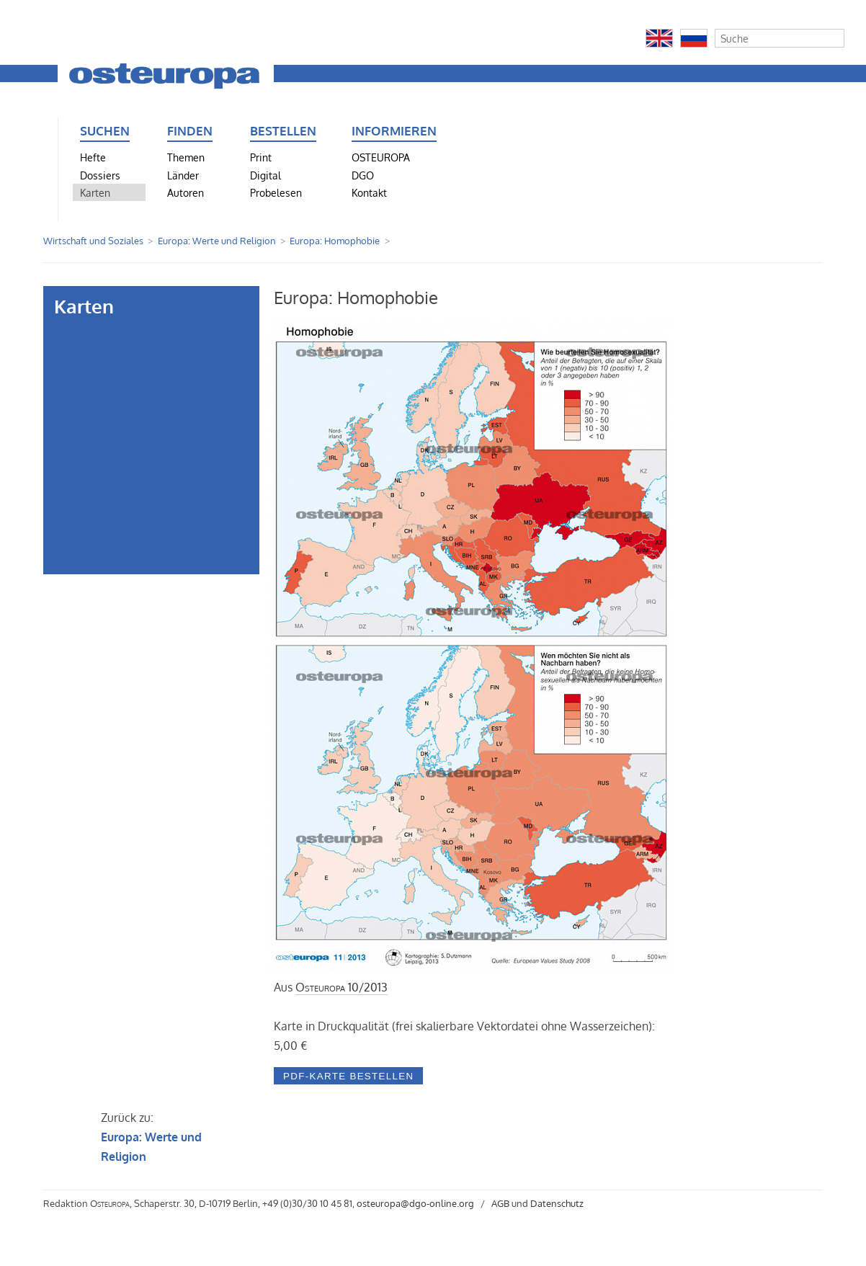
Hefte (93, 157)
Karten (95, 192)
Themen (186, 157)
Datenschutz (557, 1203)
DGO (363, 175)
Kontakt (369, 192)
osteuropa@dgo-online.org (415, 1203)
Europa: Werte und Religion (217, 240)
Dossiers (100, 175)
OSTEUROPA (381, 157)
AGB (500, 1203)
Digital (265, 175)
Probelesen (276, 192)
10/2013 (341, 987)
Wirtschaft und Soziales (93, 240)
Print (261, 157)
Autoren (185, 192)
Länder (183, 175)
